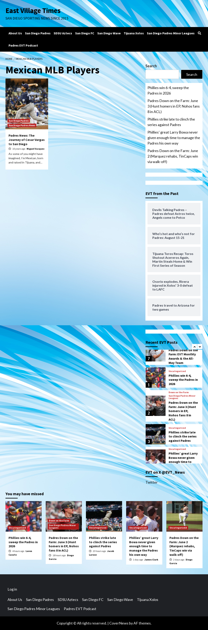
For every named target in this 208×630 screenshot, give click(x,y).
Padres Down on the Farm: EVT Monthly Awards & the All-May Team (183, 356)
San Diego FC (84, 33)
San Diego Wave (109, 33)
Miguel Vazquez (35, 148)
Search (151, 66)
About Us (15, 33)
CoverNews (118, 623)
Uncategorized (177, 371)
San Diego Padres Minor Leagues (171, 33)
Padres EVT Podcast (23, 45)
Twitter (151, 482)
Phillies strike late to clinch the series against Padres (171, 122)
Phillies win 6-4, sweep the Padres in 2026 (168, 90)
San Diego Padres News (22, 125)
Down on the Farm (179, 392)
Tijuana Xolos (134, 33)
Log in (12, 589)
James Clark (151, 559)
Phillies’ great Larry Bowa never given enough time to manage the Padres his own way (173, 137)
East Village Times (33, 10)
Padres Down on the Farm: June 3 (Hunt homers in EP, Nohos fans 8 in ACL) (173, 106)
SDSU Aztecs (63, 33)
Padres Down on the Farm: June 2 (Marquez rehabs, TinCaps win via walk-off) (172, 156)
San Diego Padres (38, 33)
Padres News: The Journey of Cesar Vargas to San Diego (27, 139)
